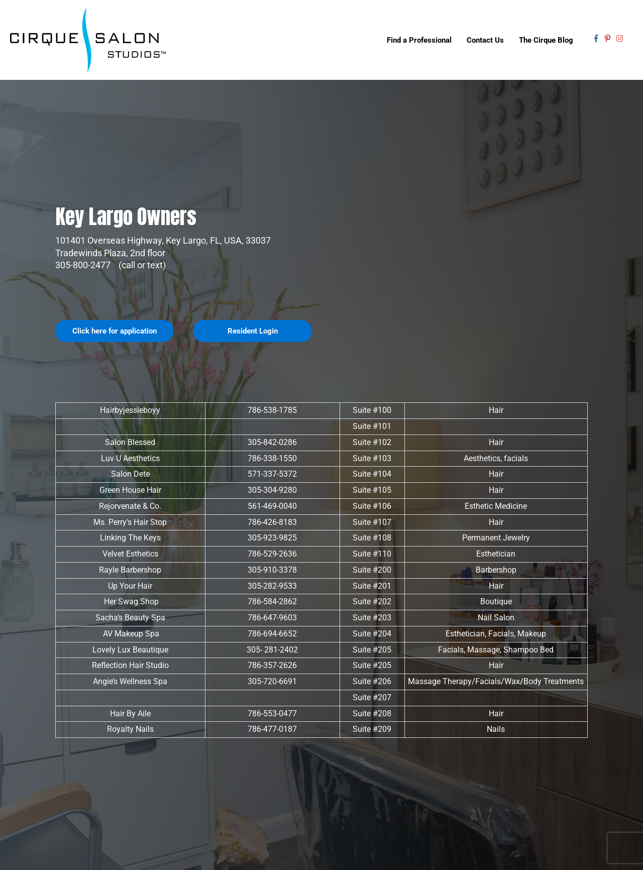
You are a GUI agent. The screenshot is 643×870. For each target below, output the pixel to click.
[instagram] (621, 38)
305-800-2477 (84, 265)
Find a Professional (419, 40)
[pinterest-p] (609, 38)
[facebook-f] (597, 38)
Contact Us (485, 40)
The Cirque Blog (546, 40)
